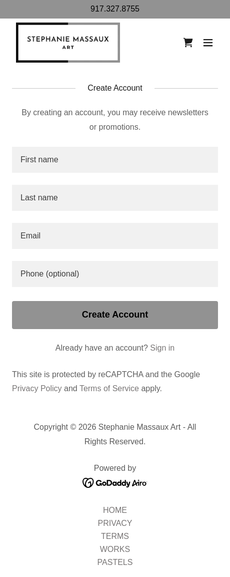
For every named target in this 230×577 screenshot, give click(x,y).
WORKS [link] (115, 549)
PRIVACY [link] (115, 523)
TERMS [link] (115, 536)
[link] (68, 43)
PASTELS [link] (115, 562)
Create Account (115, 315)
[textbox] (115, 160)
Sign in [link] (162, 348)
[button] (208, 43)
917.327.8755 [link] (115, 9)
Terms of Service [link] (109, 388)
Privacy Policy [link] (37, 388)
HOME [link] (115, 510)
